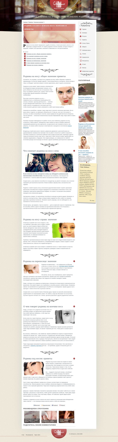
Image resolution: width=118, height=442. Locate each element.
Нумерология (84, 57)
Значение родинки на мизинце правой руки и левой (86, 99)
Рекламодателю (29, 434)
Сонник (83, 54)
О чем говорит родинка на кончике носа (37, 63)
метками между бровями (66, 266)
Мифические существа (87, 71)
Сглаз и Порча (84, 43)
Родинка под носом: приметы (34, 65)
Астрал (83, 64)
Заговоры (83, 33)
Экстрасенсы (84, 61)
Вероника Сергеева (53, 42)
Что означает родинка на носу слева (36, 56)
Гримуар (25, 22)
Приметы (30, 22)
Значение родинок (38, 22)
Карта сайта (37, 434)
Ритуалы (83, 36)
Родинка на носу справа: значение (36, 58)
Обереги (83, 47)
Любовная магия (85, 50)
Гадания (83, 29)
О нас (23, 434)
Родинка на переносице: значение (36, 60)
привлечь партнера (35, 345)
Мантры (83, 68)
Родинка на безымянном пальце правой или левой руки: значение (86, 126)
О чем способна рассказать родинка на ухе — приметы (85, 152)
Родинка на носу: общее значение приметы (38, 54)
